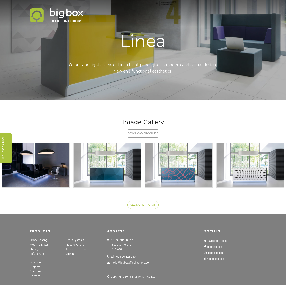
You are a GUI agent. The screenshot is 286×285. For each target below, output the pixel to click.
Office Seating (38, 240)
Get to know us (196, 15)
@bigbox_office (215, 240)
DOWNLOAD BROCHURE (143, 133)
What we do (144, 15)
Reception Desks (75, 249)
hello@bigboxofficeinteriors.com (129, 262)
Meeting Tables (39, 244)
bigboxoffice (213, 246)
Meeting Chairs (74, 244)
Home (101, 15)
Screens (70, 253)
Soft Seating (37, 253)
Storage (35, 249)
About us (35, 271)
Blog (240, 15)
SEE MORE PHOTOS (143, 204)
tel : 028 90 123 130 (121, 256)
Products (169, 15)
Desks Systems (74, 240)
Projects (120, 15)
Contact (222, 15)
